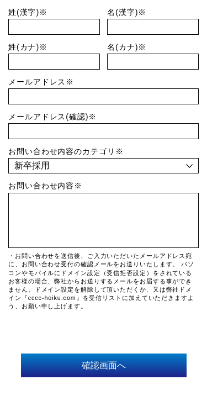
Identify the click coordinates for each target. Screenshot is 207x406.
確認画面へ (104, 365)
